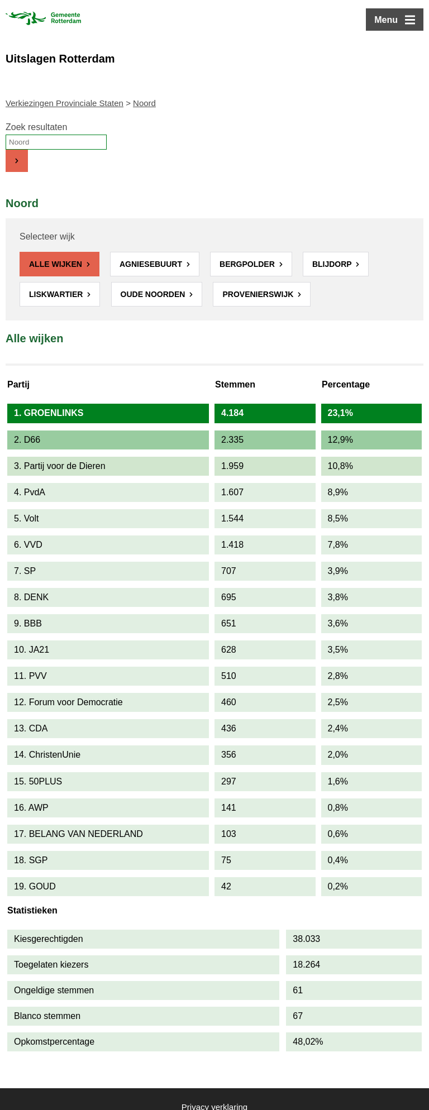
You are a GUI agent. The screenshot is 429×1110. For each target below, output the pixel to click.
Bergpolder (248, 264)
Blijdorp (333, 264)
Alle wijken (56, 264)
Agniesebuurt (152, 264)
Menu (386, 20)
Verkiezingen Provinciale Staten (64, 103)
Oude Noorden (154, 294)
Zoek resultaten (36, 127)
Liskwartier (57, 294)
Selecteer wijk (47, 236)
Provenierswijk (258, 294)
